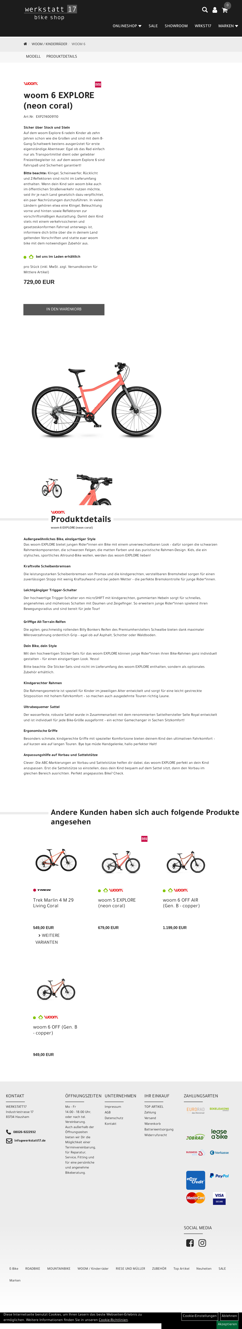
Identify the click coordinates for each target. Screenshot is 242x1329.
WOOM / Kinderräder (49, 45)
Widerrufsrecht (155, 1135)
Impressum (113, 1107)
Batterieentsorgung (158, 1130)
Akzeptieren (227, 1325)
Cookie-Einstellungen (200, 1316)
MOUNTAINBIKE (58, 1269)
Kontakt (111, 1124)
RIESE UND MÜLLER (130, 1269)
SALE (153, 27)
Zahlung (150, 1113)
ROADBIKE (32, 1269)
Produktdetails (61, 57)
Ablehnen (229, 1316)
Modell (33, 57)
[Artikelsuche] (205, 12)
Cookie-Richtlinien (113, 1320)
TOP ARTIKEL (154, 1107)
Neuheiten (204, 1269)
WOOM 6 (78, 45)
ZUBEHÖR (159, 1269)
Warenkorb (152, 1124)
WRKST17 (203, 27)
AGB (108, 1113)
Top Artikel (181, 1269)
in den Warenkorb (64, 310)
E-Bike (13, 1269)
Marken (15, 1281)
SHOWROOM (176, 27)
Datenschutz (114, 1118)
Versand (150, 1118)
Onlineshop (127, 27)
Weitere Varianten (47, 939)
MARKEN (228, 27)
